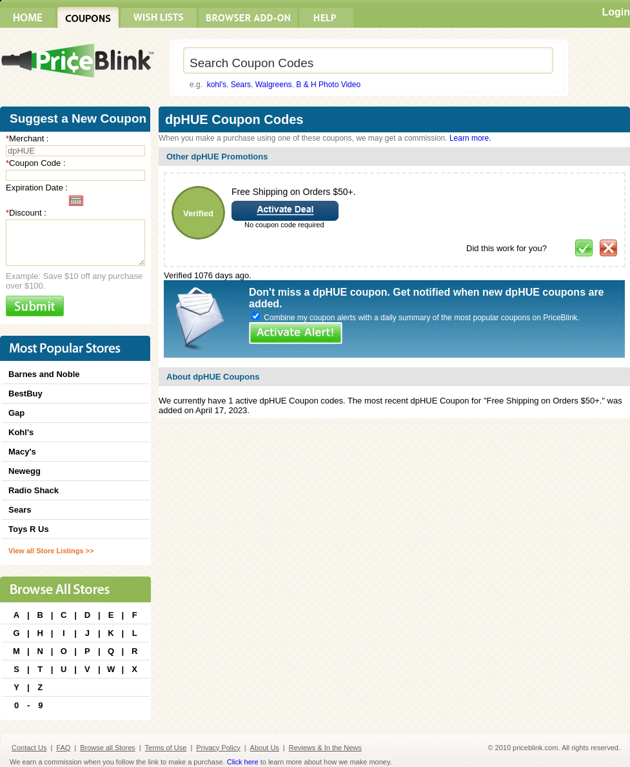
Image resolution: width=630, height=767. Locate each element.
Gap (16, 413)
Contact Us (29, 748)
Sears (241, 84)
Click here (243, 762)
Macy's (22, 451)
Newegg (24, 471)
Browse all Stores (107, 748)
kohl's (216, 84)
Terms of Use (166, 748)
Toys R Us (28, 529)
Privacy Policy (218, 748)
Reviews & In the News (325, 748)
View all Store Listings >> (51, 551)
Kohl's (21, 432)
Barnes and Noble (44, 374)
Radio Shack (33, 490)
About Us (264, 748)
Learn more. (470, 138)
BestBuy (25, 393)
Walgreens (273, 84)
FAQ (63, 748)
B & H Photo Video (328, 84)
